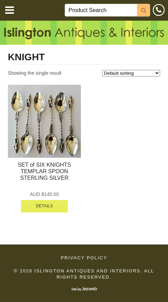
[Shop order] (131, 73)
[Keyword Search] (101, 10)
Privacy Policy (84, 257)
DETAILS (44, 206)
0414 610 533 (159, 10)
